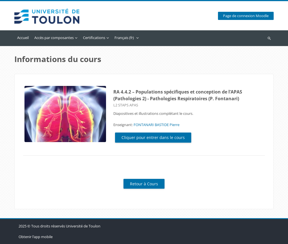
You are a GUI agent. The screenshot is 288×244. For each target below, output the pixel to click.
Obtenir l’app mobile (36, 236)
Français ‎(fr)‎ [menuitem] (124, 37)
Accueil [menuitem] (23, 37)
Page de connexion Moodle (246, 15)
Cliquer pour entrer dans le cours (153, 137)
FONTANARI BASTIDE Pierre (156, 124)
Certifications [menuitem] (94, 37)
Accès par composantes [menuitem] (54, 37)
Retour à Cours (144, 183)
